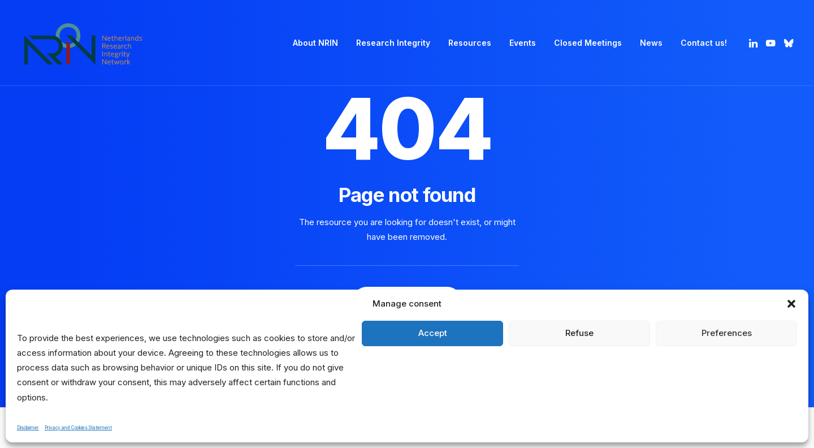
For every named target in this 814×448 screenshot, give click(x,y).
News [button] (651, 43)
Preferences (727, 333)
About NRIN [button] (315, 43)
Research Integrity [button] (393, 43)
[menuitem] (315, 43)
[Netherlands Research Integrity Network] (83, 43)
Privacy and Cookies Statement (78, 427)
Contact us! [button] (704, 43)
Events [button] (522, 43)
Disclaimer (28, 427)
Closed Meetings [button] (588, 43)
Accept (432, 333)
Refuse (579, 333)
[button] (791, 303)
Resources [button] (469, 43)
